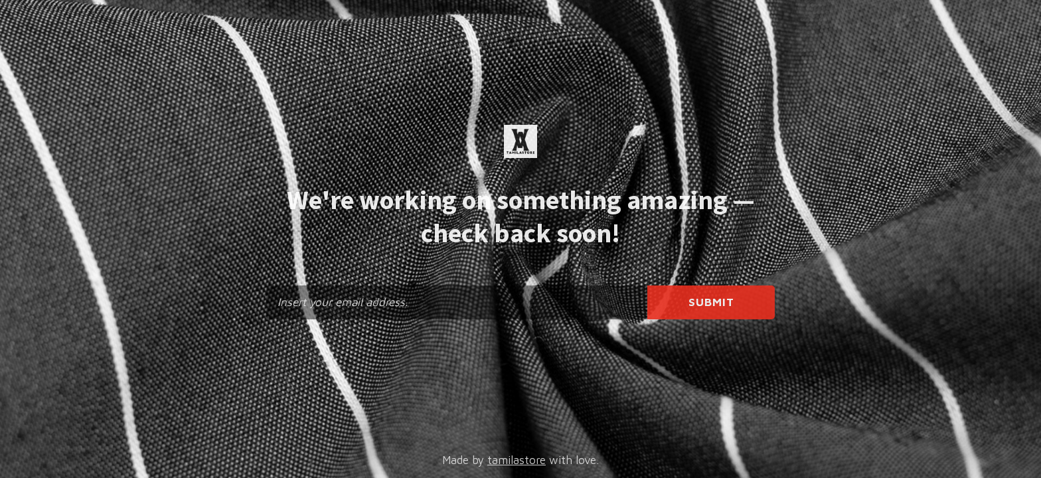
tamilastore (516, 460)
